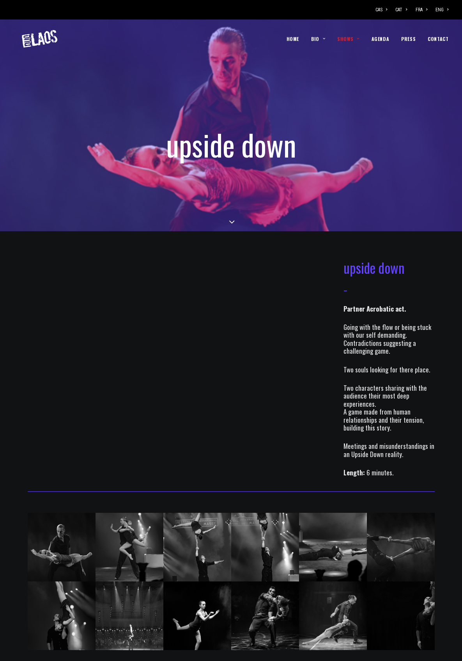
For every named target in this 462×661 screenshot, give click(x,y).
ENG (441, 9)
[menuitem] (383, 9)
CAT (401, 9)
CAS (381, 9)
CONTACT (438, 38)
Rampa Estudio (256, 650)
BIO (318, 38)
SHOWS (348, 38)
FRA (421, 9)
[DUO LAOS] (31, 39)
